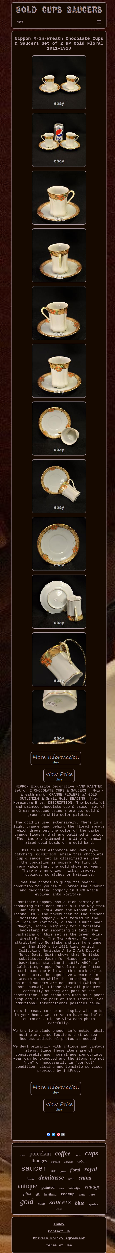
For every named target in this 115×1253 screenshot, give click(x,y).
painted (48, 1187)
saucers (60, 1202)
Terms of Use (59, 1245)
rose (41, 1203)
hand (30, 1179)
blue (79, 1203)
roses (22, 1155)
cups (91, 1153)
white (61, 1188)
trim (53, 1171)
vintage (92, 1187)
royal (90, 1169)
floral (75, 1170)
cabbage (74, 1187)
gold (26, 1201)
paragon (55, 1161)
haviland (50, 1194)
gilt (38, 1194)
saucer (34, 1169)
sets (71, 1178)
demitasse (51, 1177)
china (85, 1178)
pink (27, 1193)
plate (82, 1194)
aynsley (93, 1204)
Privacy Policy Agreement (59, 1238)
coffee (62, 1153)
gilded (63, 1171)
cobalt (81, 1161)
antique (27, 1186)
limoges (39, 1160)
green (59, 1208)
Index (58, 1224)
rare (92, 1194)
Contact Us (59, 1231)
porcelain (40, 1153)
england (68, 1161)
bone (78, 1155)
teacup (68, 1194)
